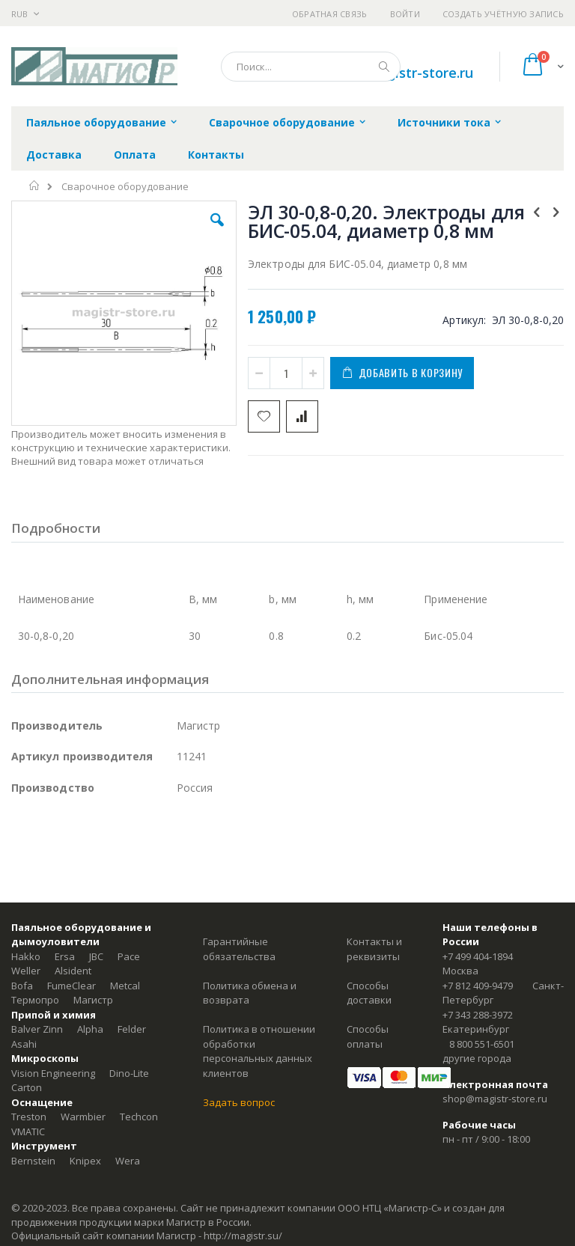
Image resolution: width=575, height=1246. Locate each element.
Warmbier (83, 1116)
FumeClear (71, 985)
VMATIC (28, 1131)
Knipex (85, 1160)
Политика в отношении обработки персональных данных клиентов (259, 1051)
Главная (34, 185)
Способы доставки (369, 993)
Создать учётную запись (503, 13)
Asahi (24, 1044)
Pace (129, 956)
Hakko (25, 956)
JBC (96, 956)
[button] (217, 231)
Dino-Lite (129, 1073)
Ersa (65, 956)
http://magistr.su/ (243, 1235)
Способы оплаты (368, 1036)
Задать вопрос (239, 1102)
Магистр (93, 1000)
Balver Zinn (37, 1029)
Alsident (73, 970)
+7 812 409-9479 (477, 985)
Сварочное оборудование (125, 187)
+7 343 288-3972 (477, 1014)
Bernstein (33, 1160)
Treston (28, 1116)
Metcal (125, 985)
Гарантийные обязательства (239, 949)
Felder (132, 1029)
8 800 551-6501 (481, 1044)
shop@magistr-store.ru (494, 1098)
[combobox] (311, 67)
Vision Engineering (53, 1073)
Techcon (139, 1116)
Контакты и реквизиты (374, 949)
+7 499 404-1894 (477, 956)
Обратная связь (330, 13)
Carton (26, 1087)
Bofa (22, 985)
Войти (405, 13)
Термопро (35, 1000)
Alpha (90, 1029)
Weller (25, 970)
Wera (127, 1160)
